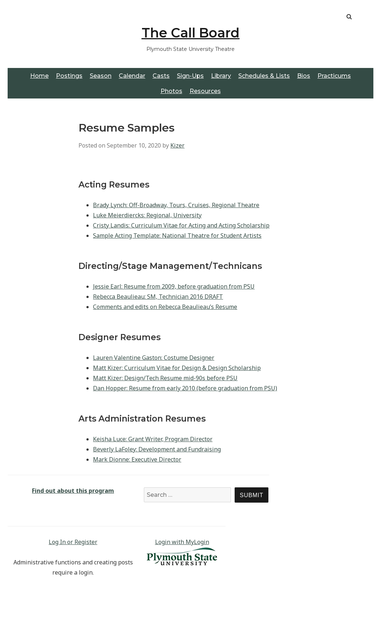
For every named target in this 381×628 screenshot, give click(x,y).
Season (101, 75)
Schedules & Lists (264, 75)
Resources (205, 91)
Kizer (177, 145)
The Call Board (191, 33)
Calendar (132, 75)
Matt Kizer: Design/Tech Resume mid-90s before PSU (165, 378)
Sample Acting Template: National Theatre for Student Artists (177, 235)
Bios (303, 75)
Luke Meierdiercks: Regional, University (147, 215)
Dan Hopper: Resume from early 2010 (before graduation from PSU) (185, 388)
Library (221, 75)
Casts (161, 75)
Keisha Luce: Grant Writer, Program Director (152, 439)
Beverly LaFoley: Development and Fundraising (157, 449)
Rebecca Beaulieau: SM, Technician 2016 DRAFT (158, 297)
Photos (171, 91)
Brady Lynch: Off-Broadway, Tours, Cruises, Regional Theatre (176, 205)
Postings (69, 75)
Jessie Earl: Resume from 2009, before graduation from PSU (174, 286)
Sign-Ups (190, 75)
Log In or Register (73, 542)
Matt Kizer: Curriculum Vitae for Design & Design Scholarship (177, 368)
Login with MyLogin (182, 542)
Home (39, 75)
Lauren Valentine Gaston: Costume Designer (153, 358)
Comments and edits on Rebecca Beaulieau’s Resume (165, 307)
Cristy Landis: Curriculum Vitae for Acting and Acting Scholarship (181, 225)
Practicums (334, 75)
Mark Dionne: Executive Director (137, 459)
